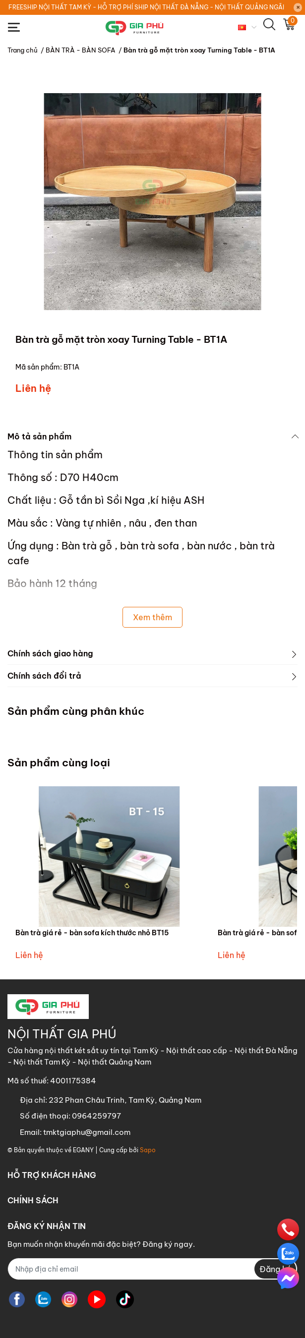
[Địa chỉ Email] (152, 1269)
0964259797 (96, 1116)
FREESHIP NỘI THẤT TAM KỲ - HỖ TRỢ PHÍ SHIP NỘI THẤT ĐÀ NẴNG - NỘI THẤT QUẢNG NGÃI (146, 7)
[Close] (298, 7)
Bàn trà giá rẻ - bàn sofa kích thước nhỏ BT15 (92, 932)
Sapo (148, 1150)
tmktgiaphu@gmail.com (86, 1132)
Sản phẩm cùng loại (58, 762)
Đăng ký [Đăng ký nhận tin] (275, 1269)
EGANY (83, 1150)
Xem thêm (152, 617)
